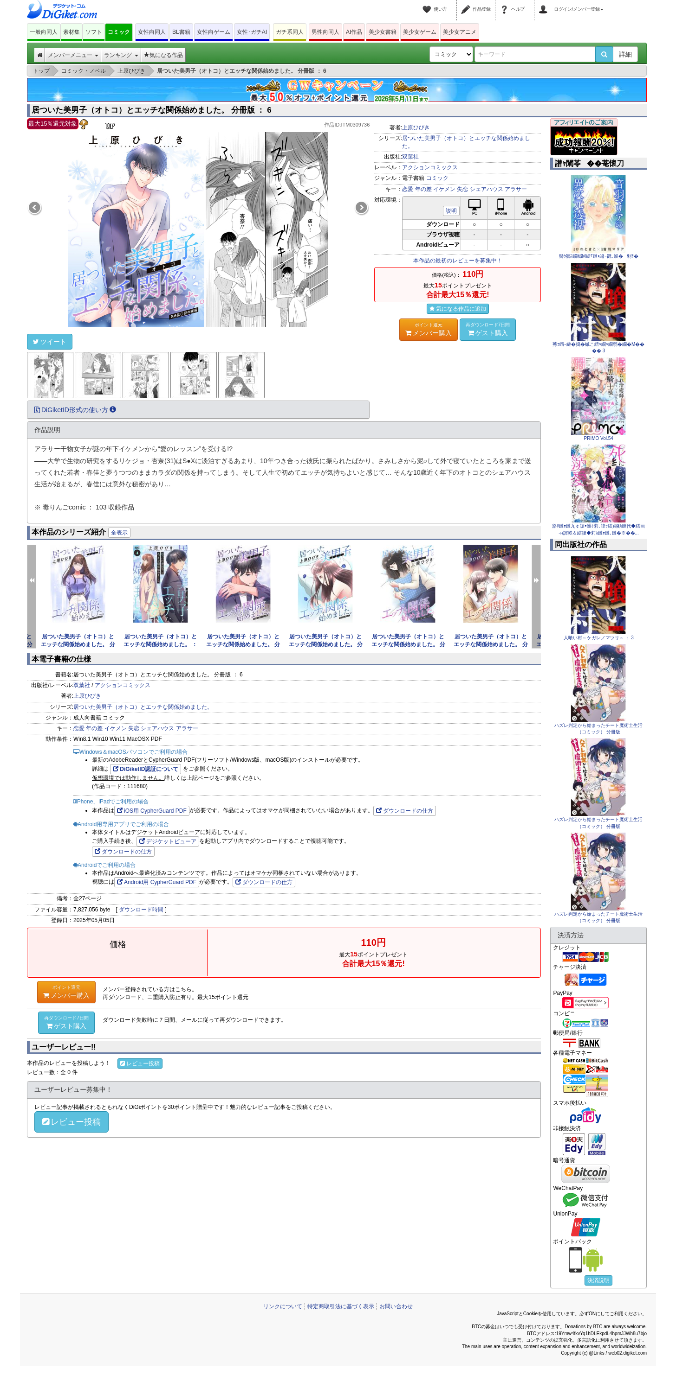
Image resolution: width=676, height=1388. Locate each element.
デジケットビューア (167, 841)
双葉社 (410, 156)
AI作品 (354, 32)
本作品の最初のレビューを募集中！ (457, 260)
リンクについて (282, 1306)
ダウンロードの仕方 (404, 811)
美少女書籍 (382, 32)
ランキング (121, 55)
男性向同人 (325, 32)
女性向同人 (152, 32)
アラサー (516, 189)
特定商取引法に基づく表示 (340, 1306)
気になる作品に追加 (457, 309)
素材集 (71, 32)
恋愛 (407, 189)
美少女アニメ (459, 32)
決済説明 (598, 1280)
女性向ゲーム (213, 32)
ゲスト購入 (488, 329)
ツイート (49, 341)
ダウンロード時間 (141, 909)
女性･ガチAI (252, 32)
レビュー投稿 (140, 1063)
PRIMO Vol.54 (598, 438)
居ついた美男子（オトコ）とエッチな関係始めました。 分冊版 (78, 644)
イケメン (444, 189)
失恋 (462, 189)
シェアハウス (486, 189)
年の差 (423, 189)
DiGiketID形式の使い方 (75, 410)
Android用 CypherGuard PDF (156, 882)
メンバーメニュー (73, 55)
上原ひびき (416, 127)
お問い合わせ (396, 1306)
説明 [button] (451, 211)
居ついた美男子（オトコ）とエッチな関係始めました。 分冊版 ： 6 (152, 110)
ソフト (93, 32)
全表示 (119, 532)
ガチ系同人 (290, 32)
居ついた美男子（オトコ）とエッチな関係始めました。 (143, 707)
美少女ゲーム (419, 32)
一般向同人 (44, 32)
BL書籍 (181, 32)
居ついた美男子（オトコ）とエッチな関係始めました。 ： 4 (160, 644)
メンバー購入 (428, 329)
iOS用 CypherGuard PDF (152, 811)
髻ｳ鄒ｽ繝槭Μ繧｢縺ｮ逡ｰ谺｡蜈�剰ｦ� (598, 256)
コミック (119, 32)
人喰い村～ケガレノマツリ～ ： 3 (599, 637)
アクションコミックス (430, 167)
